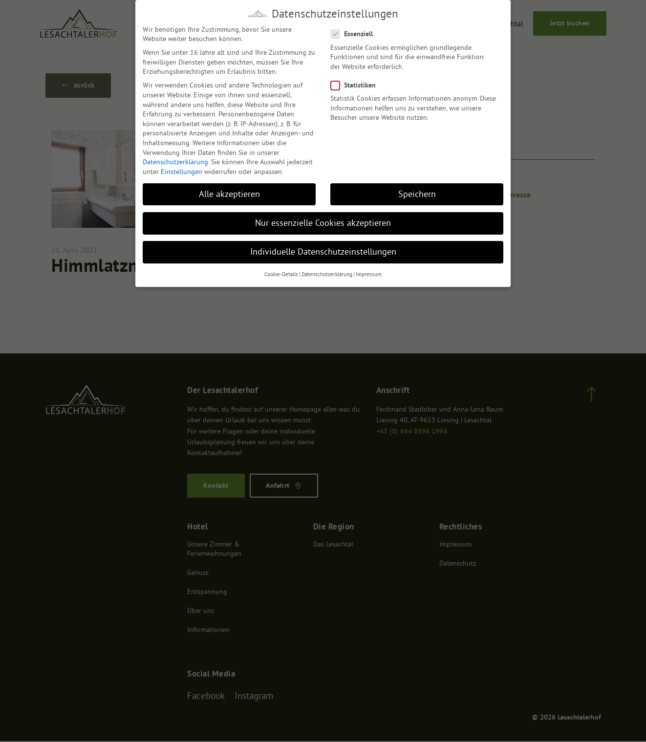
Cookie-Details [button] (281, 274)
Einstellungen (181, 171)
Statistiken (355, 85)
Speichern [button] (417, 194)
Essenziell (354, 34)
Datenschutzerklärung (175, 161)
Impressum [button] (369, 274)
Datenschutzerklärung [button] (326, 274)
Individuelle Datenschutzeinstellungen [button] (323, 251)
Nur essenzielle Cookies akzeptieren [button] (323, 223)
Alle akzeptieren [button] (229, 194)
